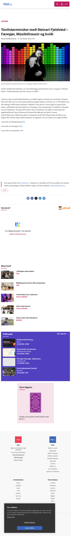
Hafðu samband (53, 453)
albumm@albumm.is (58, 185)
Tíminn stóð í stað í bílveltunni (26, 318)
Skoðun (18, 494)
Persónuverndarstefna (18, 452)
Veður (53, 494)
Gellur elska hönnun (23, 306)
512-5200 (54, 448)
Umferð (52, 464)
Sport (18, 489)
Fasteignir (53, 486)
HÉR (23, 122)
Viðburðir (53, 491)
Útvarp (18, 499)
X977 (52, 502)
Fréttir (18, 483)
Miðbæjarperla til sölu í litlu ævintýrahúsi (30, 283)
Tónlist (4, 190)
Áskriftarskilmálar (52, 458)
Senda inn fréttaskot (52, 472)
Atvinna (52, 489)
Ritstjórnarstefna (52, 456)
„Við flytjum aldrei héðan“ (25, 271)
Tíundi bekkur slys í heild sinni (26, 294)
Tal (53, 505)
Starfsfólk (53, 461)
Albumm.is (25, 183)
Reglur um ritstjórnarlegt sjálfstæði (18, 449)
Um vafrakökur (53, 469)
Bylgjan (52, 497)
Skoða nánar (11, 522)
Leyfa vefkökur (42, 528)
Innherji (52, 483)
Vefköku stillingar (17, 528)
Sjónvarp (18, 497)
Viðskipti (18, 486)
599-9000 (20, 460)
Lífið (18, 491)
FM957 (52, 499)
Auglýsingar (53, 451)
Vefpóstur (53, 466)
